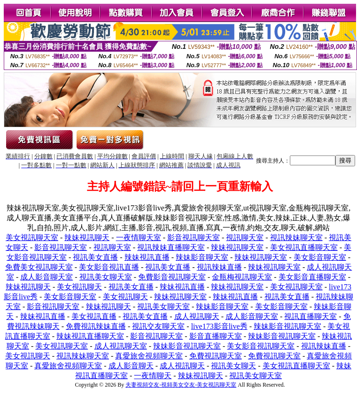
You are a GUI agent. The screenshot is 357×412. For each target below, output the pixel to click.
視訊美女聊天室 (105, 277)
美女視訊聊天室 (32, 237)
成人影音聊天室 (46, 277)
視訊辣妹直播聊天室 (171, 247)
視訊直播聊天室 (310, 316)
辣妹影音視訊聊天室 (287, 326)
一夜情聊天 (152, 376)
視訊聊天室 (245, 237)
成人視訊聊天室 (120, 346)
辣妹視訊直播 (147, 257)
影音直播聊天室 (215, 336)
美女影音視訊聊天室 (261, 346)
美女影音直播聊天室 (312, 277)
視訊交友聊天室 (158, 326)
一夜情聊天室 (138, 237)
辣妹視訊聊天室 (237, 247)
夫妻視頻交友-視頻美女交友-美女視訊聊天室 (180, 384)
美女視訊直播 (93, 316)
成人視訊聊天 (196, 316)
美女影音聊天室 (320, 257)
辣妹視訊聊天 (86, 237)
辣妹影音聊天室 (202, 257)
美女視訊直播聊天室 (304, 247)
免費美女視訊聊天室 (39, 267)
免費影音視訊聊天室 (172, 277)
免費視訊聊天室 (215, 356)
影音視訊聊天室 (193, 237)
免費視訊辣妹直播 (96, 326)
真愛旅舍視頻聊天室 (149, 356)
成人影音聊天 (131, 366)
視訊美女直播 (95, 257)
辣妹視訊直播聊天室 (90, 336)
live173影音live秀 (219, 326)
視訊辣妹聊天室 (296, 237)
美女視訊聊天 (79, 287)
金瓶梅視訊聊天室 (242, 277)
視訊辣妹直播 (219, 267)
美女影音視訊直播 (109, 267)
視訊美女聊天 (233, 366)
